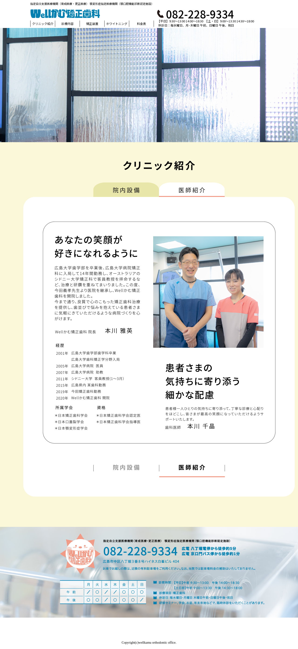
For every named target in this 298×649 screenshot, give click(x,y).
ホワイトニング (116, 23)
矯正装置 (92, 23)
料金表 (141, 23)
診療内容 (67, 23)
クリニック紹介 (42, 23)
